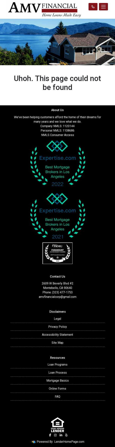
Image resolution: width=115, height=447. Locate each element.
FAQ (57, 396)
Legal (57, 318)
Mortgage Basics (57, 380)
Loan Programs (57, 364)
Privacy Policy (57, 326)
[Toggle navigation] (103, 6)
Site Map (57, 342)
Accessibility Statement (57, 334)
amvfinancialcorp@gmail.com (57, 297)
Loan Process (57, 372)
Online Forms (57, 388)
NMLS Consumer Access (57, 135)
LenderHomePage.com (69, 441)
